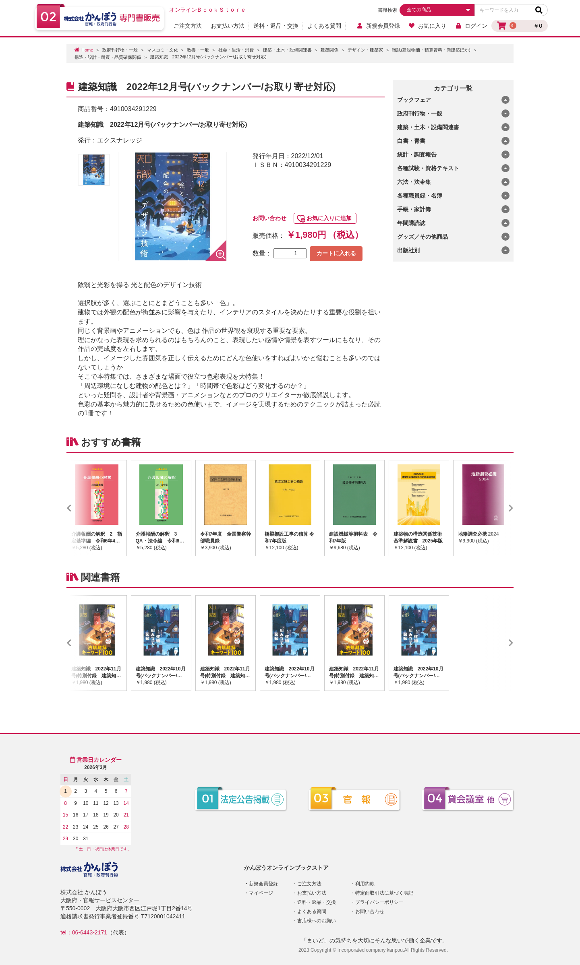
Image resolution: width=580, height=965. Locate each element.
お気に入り (427, 26)
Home (87, 49)
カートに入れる (336, 253)
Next (499, 508)
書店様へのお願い (316, 921)
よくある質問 (324, 26)
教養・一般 (198, 49)
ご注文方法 (188, 26)
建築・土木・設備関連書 (287, 49)
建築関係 (329, 49)
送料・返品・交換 (275, 26)
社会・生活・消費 (236, 49)
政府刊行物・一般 (120, 49)
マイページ (261, 893)
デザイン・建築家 (365, 49)
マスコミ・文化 (162, 49)
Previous (80, 508)
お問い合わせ (269, 218)
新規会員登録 (378, 26)
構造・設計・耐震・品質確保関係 (108, 57)
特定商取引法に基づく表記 (384, 893)
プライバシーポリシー (379, 902)
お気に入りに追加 (329, 218)
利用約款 (365, 884)
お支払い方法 (227, 26)
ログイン (471, 26)
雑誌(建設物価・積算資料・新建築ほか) (431, 49)
